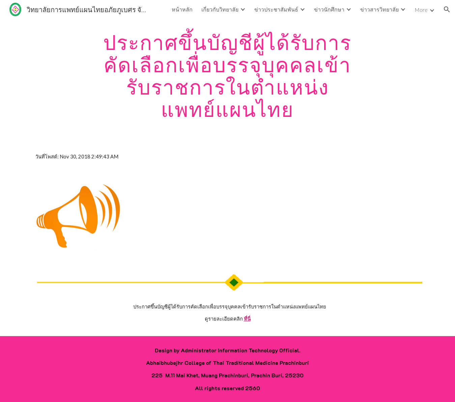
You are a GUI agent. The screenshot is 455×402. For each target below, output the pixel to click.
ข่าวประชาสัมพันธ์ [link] (276, 9)
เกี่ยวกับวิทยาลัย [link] (219, 9)
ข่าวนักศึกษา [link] (329, 9)
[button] (447, 9)
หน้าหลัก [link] (182, 9)
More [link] (421, 9)
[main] (227, 75)
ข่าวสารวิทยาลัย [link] (379, 9)
